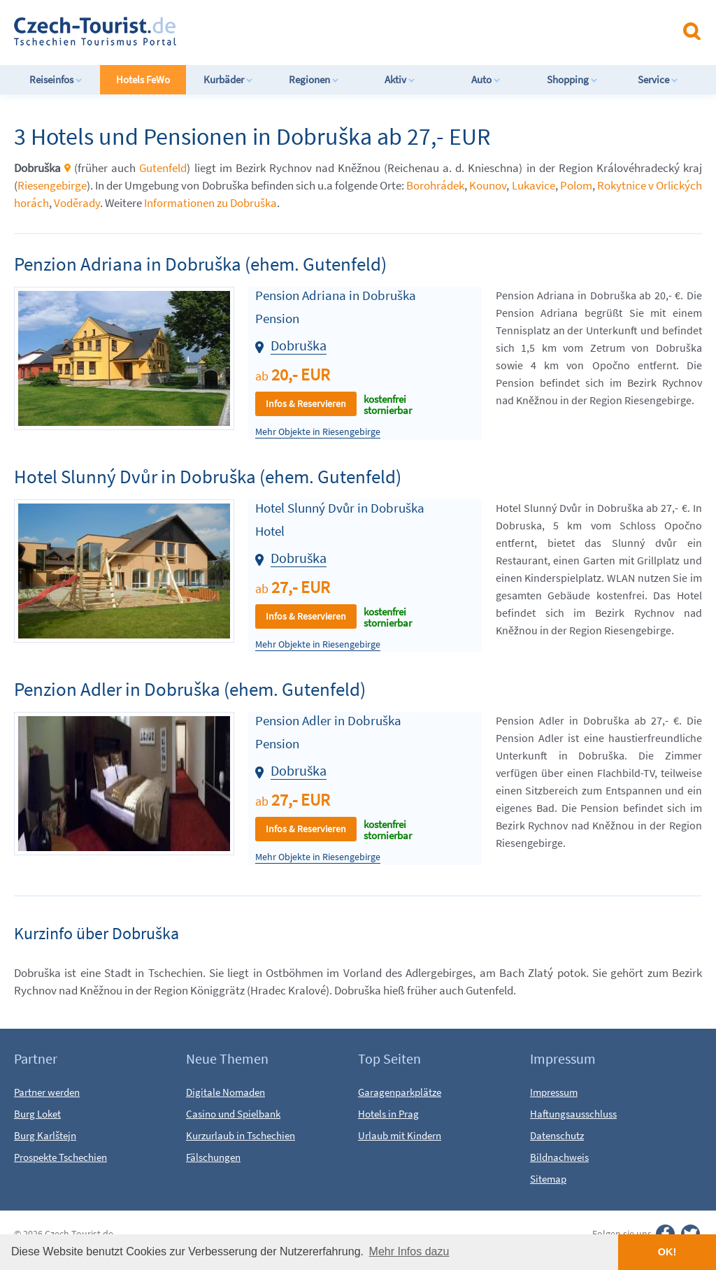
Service (658, 79)
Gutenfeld (163, 168)
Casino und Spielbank (233, 1113)
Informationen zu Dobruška (210, 203)
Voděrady (77, 203)
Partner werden (47, 1092)
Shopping (572, 79)
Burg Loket (37, 1113)
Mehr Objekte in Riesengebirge (317, 432)
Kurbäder (228, 79)
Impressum (554, 1092)
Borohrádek (435, 185)
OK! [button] (667, 1251)
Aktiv (400, 79)
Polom (576, 185)
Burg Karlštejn (45, 1135)
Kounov (487, 185)
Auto (486, 79)
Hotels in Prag (388, 1113)
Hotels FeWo (143, 79)
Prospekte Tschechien (60, 1157)
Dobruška (299, 345)
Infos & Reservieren (306, 403)
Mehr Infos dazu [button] (409, 1251)
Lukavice (533, 185)
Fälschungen (213, 1157)
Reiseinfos (56, 79)
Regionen (314, 79)
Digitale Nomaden (225, 1092)
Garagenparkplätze (399, 1092)
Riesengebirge (52, 185)
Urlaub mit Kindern (399, 1135)
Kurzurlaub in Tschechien (240, 1135)
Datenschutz (557, 1135)
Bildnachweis (559, 1157)
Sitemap (548, 1178)
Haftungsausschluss (573, 1113)
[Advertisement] (370, 31)
